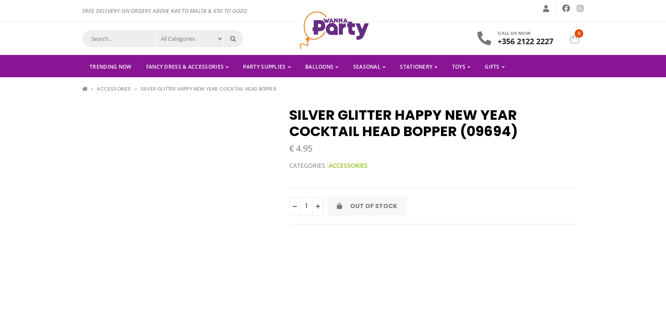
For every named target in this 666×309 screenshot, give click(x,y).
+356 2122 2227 (525, 41)
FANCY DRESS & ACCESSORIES (185, 66)
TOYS (458, 66)
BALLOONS (319, 66)
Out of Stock (367, 206)
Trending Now (111, 66)
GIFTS (492, 66)
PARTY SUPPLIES (264, 66)
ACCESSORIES (114, 88)
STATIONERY (416, 66)
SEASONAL (367, 66)
